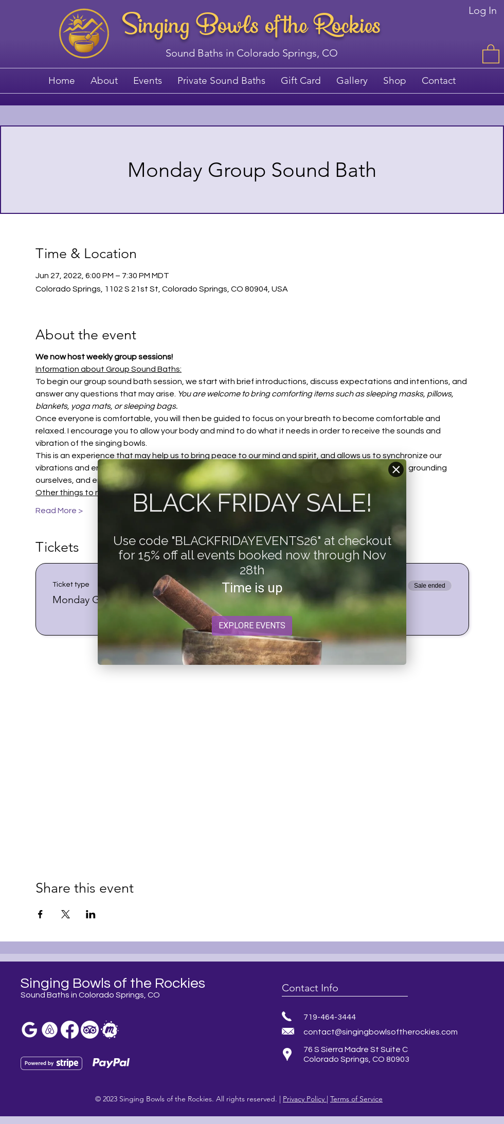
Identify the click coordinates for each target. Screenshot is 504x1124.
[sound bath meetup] (110, 1030)
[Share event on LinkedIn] (91, 914)
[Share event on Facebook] (40, 914)
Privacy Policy (305, 1098)
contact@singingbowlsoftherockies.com (380, 1032)
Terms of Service (356, 1098)
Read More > (59, 510)
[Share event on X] (65, 914)
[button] (490, 53)
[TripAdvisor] (90, 1030)
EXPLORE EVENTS (252, 625)
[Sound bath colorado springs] (30, 1030)
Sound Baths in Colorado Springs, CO (252, 53)
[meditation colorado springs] (50, 1030)
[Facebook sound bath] (70, 1030)
